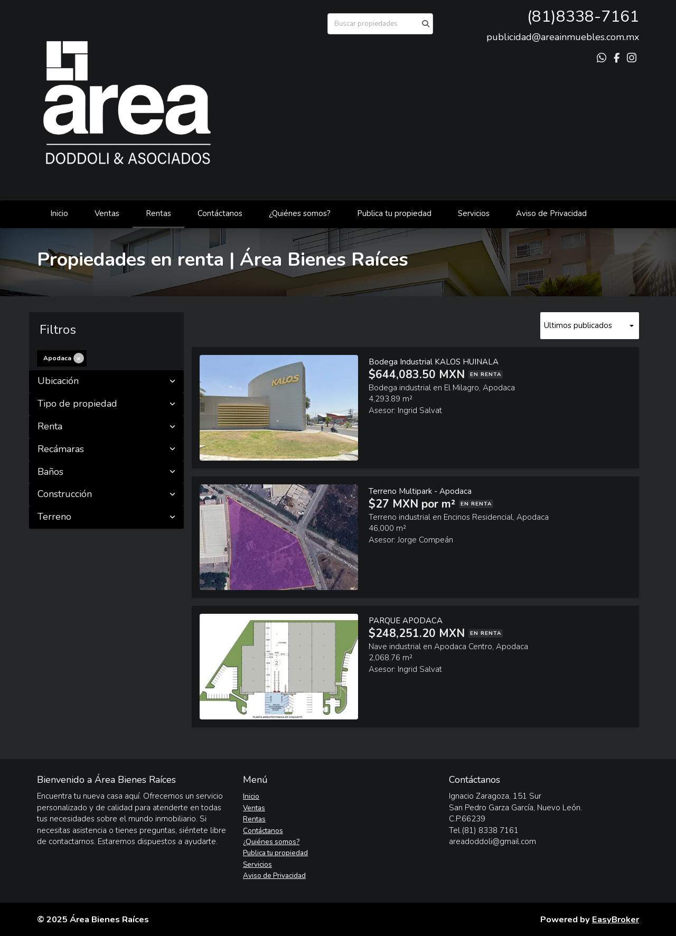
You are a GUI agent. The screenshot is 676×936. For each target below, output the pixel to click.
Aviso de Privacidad (551, 213)
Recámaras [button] (106, 449)
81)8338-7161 (585, 16)
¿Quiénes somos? (300, 213)
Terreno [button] (106, 517)
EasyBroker (615, 919)
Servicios (474, 213)
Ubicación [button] (106, 381)
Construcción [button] (106, 494)
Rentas (158, 213)
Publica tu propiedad (394, 213)
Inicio (59, 213)
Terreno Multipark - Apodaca (420, 491)
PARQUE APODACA (406, 620)
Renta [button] (106, 427)
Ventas (107, 213)
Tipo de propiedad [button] (106, 404)
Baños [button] (106, 472)
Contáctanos (220, 213)
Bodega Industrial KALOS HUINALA (434, 362)
